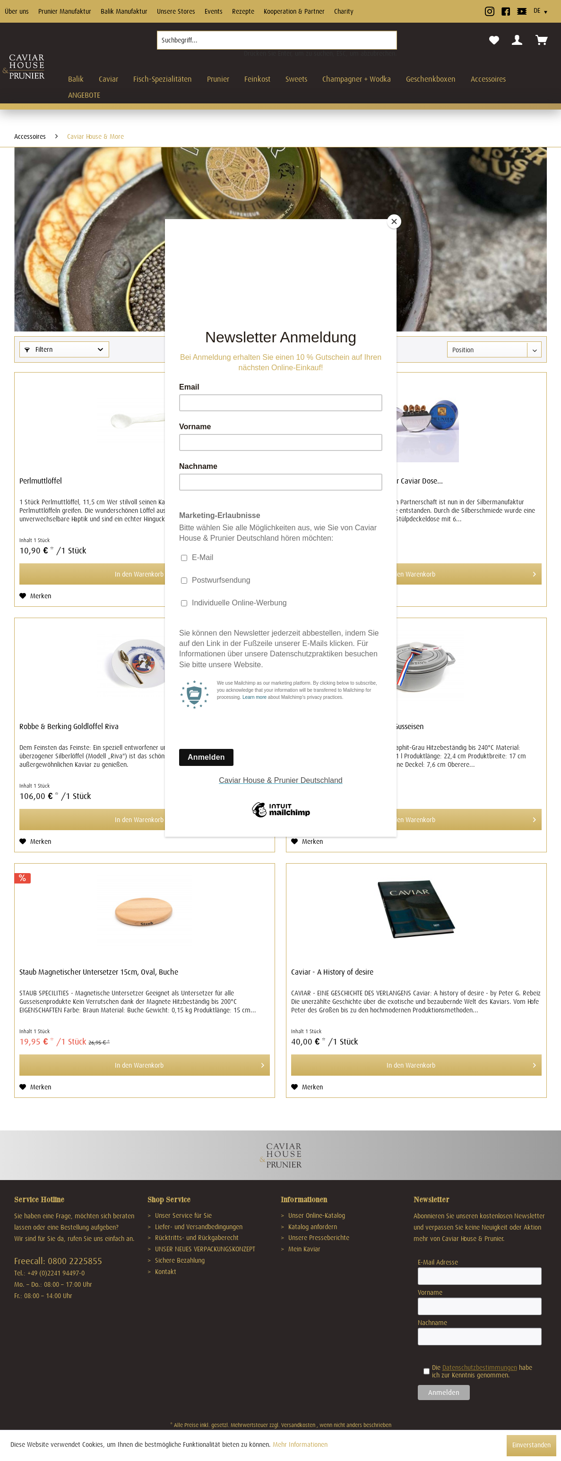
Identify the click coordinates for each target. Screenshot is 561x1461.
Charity (344, 11)
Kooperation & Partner (294, 11)
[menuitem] (277, 44)
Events (214, 11)
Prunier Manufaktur (64, 11)
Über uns (17, 11)
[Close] (394, 221)
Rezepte (243, 11)
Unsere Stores (176, 11)
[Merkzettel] (494, 40)
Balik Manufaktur (124, 11)
